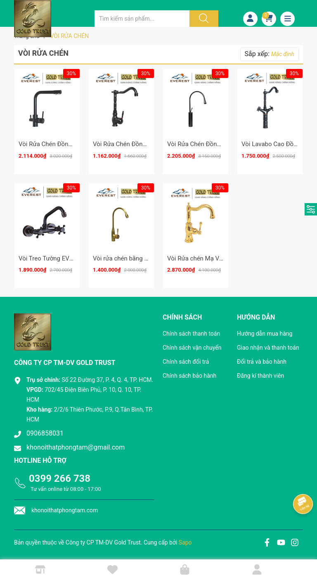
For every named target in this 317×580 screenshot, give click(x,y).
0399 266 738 (59, 478)
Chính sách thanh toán (191, 333)
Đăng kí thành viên (260, 375)
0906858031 (45, 433)
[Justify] (202, 18)
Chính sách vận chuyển (192, 347)
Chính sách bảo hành (189, 375)
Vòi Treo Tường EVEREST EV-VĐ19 (66, 258)
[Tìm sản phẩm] (142, 18)
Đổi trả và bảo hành (261, 361)
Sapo (185, 542)
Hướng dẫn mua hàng (264, 333)
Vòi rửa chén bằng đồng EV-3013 (138, 258)
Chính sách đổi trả (186, 361)
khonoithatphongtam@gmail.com (75, 447)
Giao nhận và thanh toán (268, 347)
